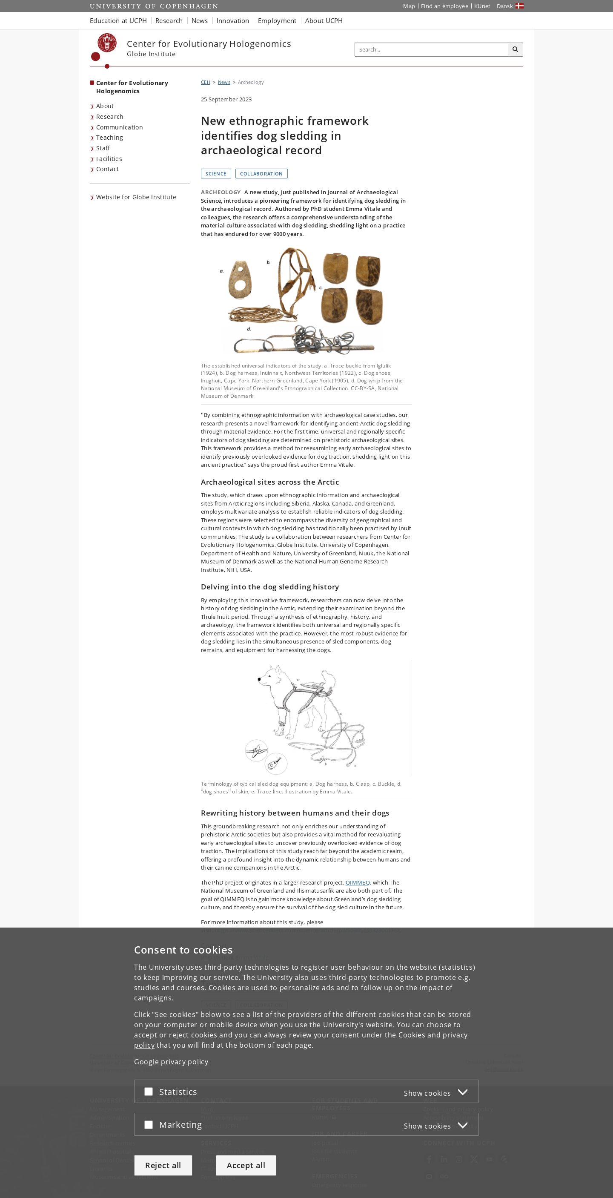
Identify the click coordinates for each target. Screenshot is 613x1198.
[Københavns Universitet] (104, 51)
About (105, 106)
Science (216, 173)
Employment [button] (277, 20)
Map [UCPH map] (409, 6)
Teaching (109, 137)
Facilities (109, 159)
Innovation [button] (233, 20)
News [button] (200, 20)
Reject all (163, 1165)
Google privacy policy (171, 1061)
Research (109, 116)
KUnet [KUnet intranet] (482, 6)
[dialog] (306, 1063)
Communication (119, 127)
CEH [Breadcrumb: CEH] (205, 82)
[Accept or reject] (150, 1091)
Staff (103, 148)
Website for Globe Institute (136, 197)
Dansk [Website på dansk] (505, 6)
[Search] (515, 50)
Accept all (246, 1165)
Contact (107, 169)
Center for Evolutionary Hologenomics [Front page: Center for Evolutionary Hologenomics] (132, 87)
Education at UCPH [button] (118, 20)
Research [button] (169, 20)
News (224, 82)
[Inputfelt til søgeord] (432, 50)
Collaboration (261, 173)
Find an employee (444, 6)
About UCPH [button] (324, 20)
